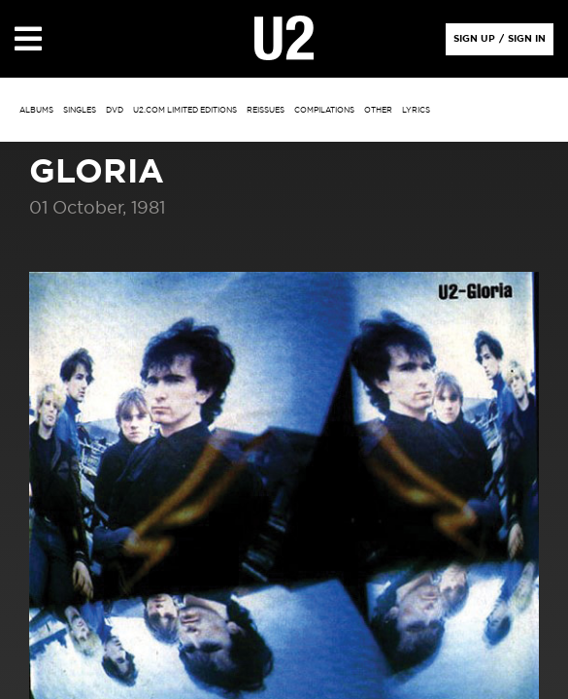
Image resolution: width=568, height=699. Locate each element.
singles (79, 111)
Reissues (265, 111)
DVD (114, 111)
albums (36, 111)
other (378, 111)
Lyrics (416, 111)
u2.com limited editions (185, 111)
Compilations (324, 111)
